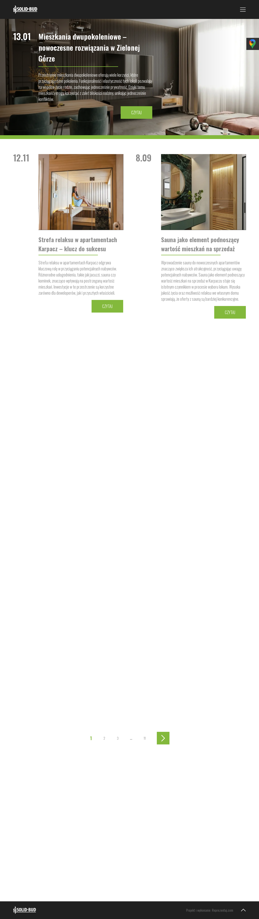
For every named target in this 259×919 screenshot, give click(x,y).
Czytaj (136, 112)
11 (145, 738)
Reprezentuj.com (222, 910)
